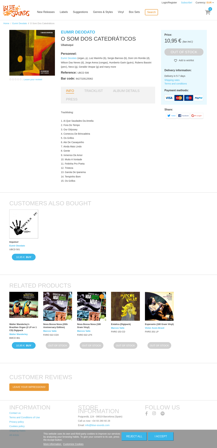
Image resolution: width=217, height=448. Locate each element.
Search (153, 12)
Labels (66, 12)
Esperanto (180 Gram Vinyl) (159, 324)
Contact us (15, 413)
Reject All (134, 436)
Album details (126, 91)
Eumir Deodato (19, 23)
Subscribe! (186, 2)
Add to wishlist (186, 60)
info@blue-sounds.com (97, 425)
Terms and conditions (175, 83)
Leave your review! (33, 79)
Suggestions (82, 12)
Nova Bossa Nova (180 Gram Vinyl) (89, 326)
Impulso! (13, 242)
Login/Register (170, 2)
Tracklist (93, 91)
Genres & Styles (105, 12)
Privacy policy (16, 421)
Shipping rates (172, 80)
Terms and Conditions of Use (24, 417)
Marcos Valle (50, 331)
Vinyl (123, 12)
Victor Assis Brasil (154, 328)
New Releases (48, 12)
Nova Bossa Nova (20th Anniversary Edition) (55, 326)
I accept (161, 436)
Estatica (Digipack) (121, 324)
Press (71, 99)
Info (70, 91)
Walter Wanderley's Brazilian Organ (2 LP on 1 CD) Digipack (23, 327)
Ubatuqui (67, 45)
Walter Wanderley (18, 334)
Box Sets (136, 12)
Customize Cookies (73, 444)
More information (52, 444)
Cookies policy (17, 426)
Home (6, 23)
